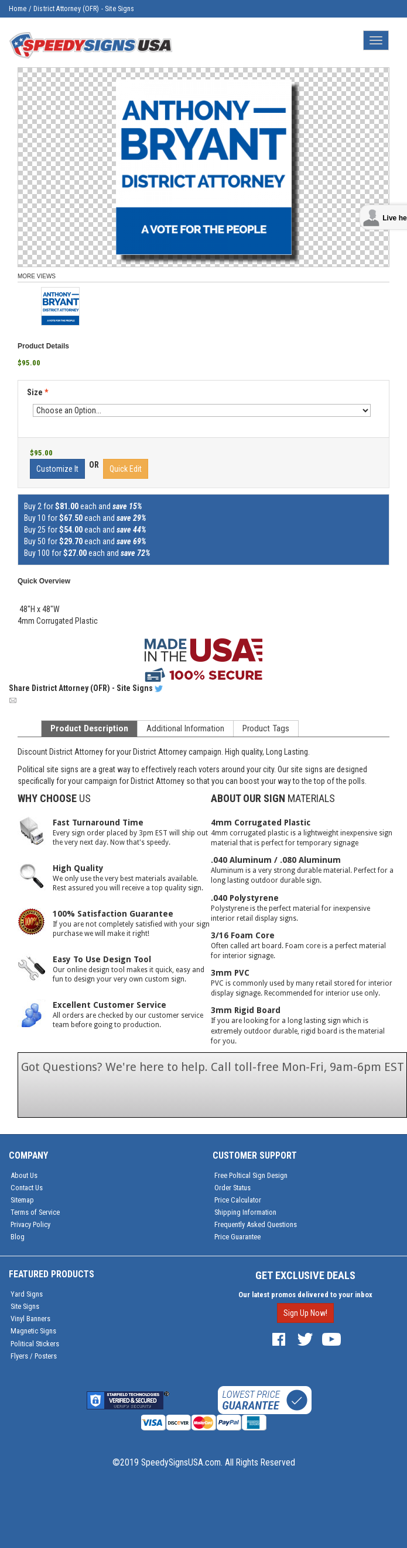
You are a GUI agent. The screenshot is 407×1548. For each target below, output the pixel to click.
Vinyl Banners (30, 1318)
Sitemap (22, 1199)
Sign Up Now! (305, 1313)
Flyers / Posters (34, 1356)
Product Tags (265, 728)
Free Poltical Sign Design (251, 1175)
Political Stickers (35, 1343)
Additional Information (185, 728)
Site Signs (25, 1306)
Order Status (232, 1187)
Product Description (89, 728)
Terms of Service (35, 1212)
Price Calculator (237, 1199)
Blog (18, 1236)
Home (18, 9)
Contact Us (27, 1187)
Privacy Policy (30, 1224)
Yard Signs (27, 1294)
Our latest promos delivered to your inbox (305, 1294)
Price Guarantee (237, 1236)
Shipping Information (245, 1212)
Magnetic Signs (33, 1330)
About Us (24, 1175)
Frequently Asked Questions (255, 1224)
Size (37, 392)
